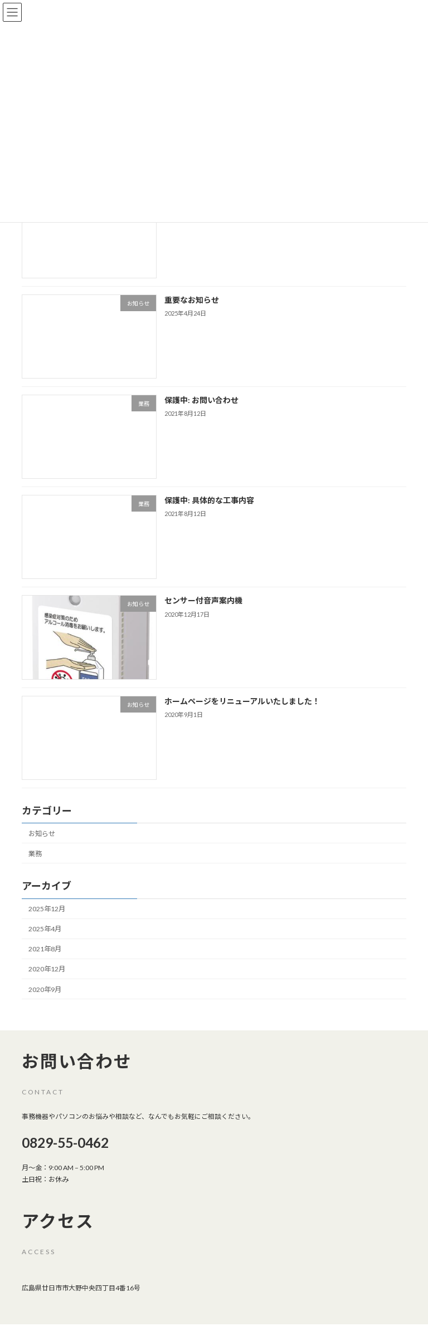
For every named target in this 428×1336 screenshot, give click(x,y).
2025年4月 (44, 929)
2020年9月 (44, 989)
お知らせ (41, 833)
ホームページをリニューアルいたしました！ (242, 701)
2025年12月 (46, 909)
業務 (35, 853)
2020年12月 (46, 969)
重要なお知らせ (191, 299)
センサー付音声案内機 (203, 601)
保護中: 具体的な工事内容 (209, 500)
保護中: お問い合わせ (201, 400)
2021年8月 (44, 949)
